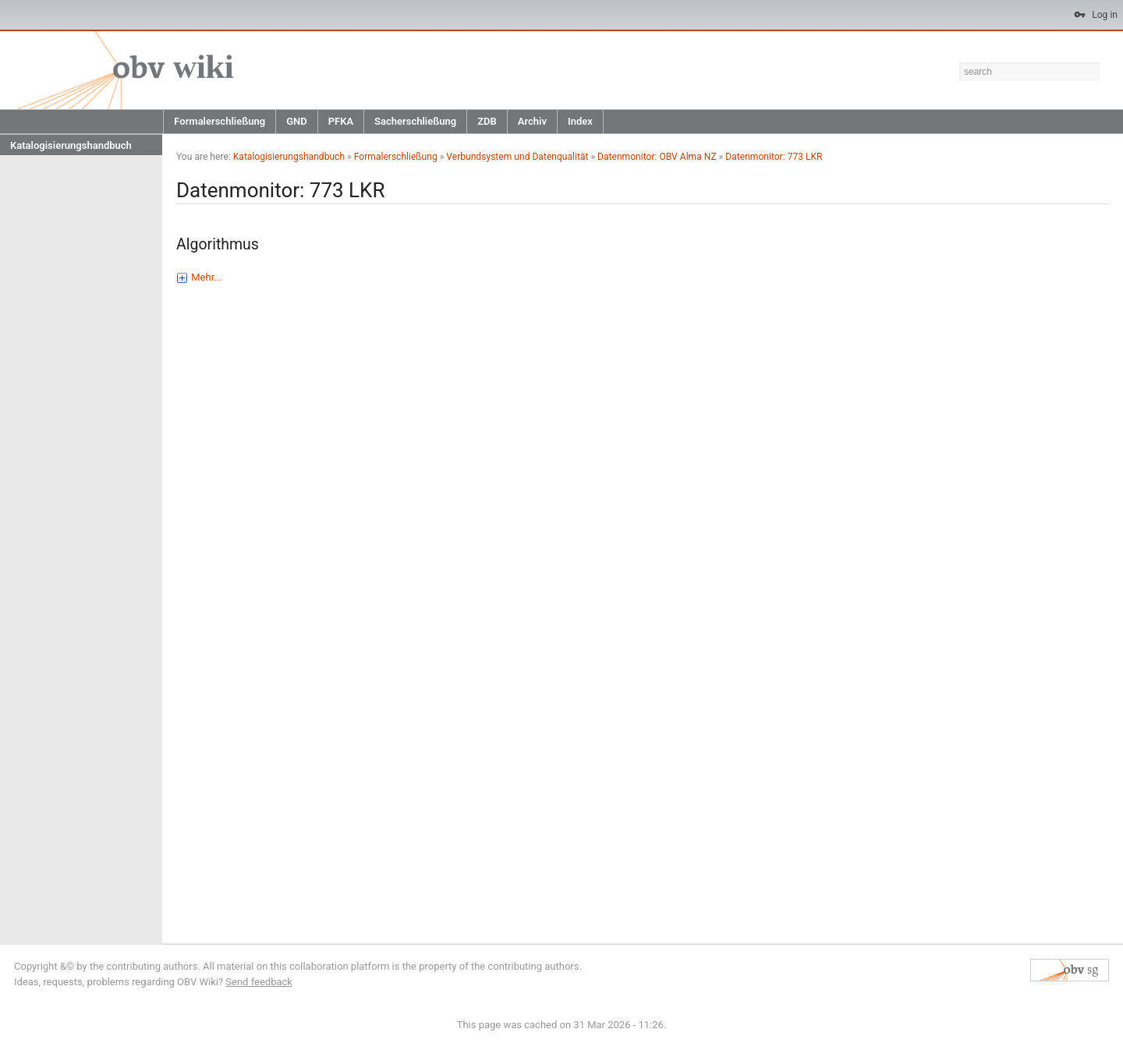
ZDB (487, 121)
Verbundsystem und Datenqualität (517, 156)
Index (580, 121)
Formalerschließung (219, 121)
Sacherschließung (415, 121)
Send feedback (258, 982)
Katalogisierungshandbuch (71, 145)
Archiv (532, 121)
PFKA (340, 121)
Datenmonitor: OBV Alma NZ (657, 156)
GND (296, 121)
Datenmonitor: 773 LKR (773, 156)
